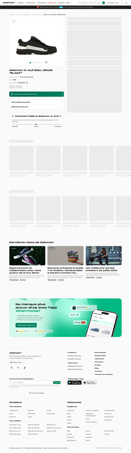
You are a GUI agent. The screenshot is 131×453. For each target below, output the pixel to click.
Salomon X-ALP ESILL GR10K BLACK (54, 14)
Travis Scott (51, 413)
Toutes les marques (104, 374)
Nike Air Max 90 (33, 425)
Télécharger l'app (112, 3)
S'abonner (56, 382)
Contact (98, 371)
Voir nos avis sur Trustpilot (36, 393)
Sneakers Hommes (74, 356)
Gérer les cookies (62, 448)
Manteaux (108, 413)
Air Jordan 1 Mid (15, 428)
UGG (10, 413)
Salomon (19, 14)
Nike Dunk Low (14, 431)
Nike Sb (30, 410)
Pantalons (108, 420)
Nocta (88, 440)
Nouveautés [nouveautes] (41, 3)
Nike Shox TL (51, 425)
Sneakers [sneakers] (20, 3)
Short (69, 413)
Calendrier (99, 359)
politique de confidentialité (35, 385)
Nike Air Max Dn (33, 428)
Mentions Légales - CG (16, 448)
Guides (98, 365)
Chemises (70, 410)
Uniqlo (106, 434)
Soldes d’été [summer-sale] (51, 3)
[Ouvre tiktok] (24, 367)
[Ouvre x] (18, 367)
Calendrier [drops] (61, 3)
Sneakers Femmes (74, 359)
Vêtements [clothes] (31, 3)
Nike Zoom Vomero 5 (35, 431)
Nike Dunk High (15, 434)
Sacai (30, 417)
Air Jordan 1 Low (15, 425)
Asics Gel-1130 (51, 431)
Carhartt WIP (109, 431)
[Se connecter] (126, 3)
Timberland (13, 410)
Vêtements (73, 363)
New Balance (71, 440)
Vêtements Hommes (75, 366)
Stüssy (49, 410)
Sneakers (27, 14)
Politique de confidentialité (33, 448)
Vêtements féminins (75, 369)
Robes (69, 423)
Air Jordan (70, 437)
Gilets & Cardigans (92, 410)
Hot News (99, 362)
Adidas (69, 434)
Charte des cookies (49, 448)
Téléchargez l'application (26, 325)
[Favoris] (122, 3)
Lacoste (88, 434)
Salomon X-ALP (36, 14)
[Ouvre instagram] (11, 367)
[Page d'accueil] (9, 3)
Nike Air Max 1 (33, 434)
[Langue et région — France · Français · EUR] (16, 362)
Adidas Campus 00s (54, 428)
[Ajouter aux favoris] (13, 21)
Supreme (12, 417)
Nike (68, 431)
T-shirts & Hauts (91, 422)
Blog (97, 368)
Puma (88, 431)
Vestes (69, 420)
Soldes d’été (100, 355)
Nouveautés (100, 352)
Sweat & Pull (108, 417)
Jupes (69, 417)
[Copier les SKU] (27, 83)
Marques (11, 14)
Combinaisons (109, 410)
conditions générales (53, 385)
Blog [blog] (68, 3)
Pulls (87, 419)
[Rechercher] (90, 3)
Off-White (31, 413)
